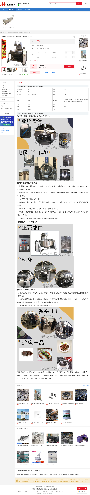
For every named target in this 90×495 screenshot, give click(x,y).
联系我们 (26, 491)
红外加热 (49, 474)
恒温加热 (55, 474)
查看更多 (7, 113)
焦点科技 (46, 493)
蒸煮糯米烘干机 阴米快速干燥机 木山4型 (25, 465)
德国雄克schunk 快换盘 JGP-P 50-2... (53, 465)
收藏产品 (4, 74)
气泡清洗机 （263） (6, 91)
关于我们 (20, 491)
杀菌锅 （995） (5, 85)
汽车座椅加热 (71, 474)
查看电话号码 (68, 66)
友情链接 (69, 491)
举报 (10, 74)
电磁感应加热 (20, 474)
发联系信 (35, 73)
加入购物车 (45, 73)
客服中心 (32, 491)
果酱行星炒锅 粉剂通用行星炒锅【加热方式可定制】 (46, 488)
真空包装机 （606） (6, 89)
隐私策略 (45, 491)
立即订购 (52, 73)
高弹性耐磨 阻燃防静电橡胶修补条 (82, 445)
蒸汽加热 (60, 474)
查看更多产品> (86, 385)
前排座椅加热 (35, 474)
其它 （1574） (5, 95)
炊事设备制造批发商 (50, 486)
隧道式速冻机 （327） (6, 93)
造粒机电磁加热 (27, 474)
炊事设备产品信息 (40, 486)
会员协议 (51, 491)
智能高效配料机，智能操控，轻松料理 (39, 445)
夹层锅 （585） (5, 87)
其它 (8, 32)
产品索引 (3, 128)
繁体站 (63, 491)
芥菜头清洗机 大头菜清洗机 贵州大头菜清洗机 (11, 27)
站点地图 (39, 491)
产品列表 (4, 32)
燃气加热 (77, 474)
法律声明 (58, 491)
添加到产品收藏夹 (5, 130)
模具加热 (65, 474)
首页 (1, 32)
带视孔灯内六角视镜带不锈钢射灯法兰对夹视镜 (40, 465)
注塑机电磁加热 (43, 474)
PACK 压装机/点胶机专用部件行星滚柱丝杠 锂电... (27, 445)
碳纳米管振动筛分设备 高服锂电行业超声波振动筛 (71, 445)
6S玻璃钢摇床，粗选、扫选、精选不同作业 (54, 445)
